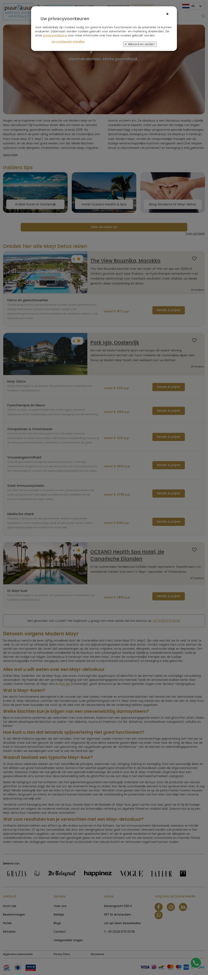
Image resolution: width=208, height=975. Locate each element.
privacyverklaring (55, 35)
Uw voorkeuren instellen (68, 41)
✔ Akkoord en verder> (140, 44)
